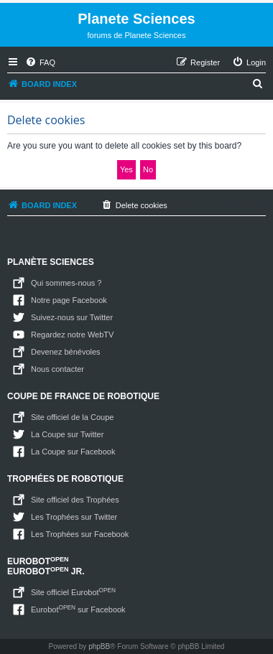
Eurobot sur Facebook (78, 609)
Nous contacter (57, 369)
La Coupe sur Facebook (73, 451)
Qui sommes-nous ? (66, 283)
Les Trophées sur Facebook (80, 534)
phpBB (99, 646)
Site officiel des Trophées (75, 499)
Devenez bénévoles (66, 351)
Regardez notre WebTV (72, 334)
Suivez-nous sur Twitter (72, 317)
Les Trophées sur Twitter (74, 517)
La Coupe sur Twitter (67, 434)
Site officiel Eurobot (73, 592)
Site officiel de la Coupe (72, 417)
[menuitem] (40, 62)
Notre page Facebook (69, 300)
